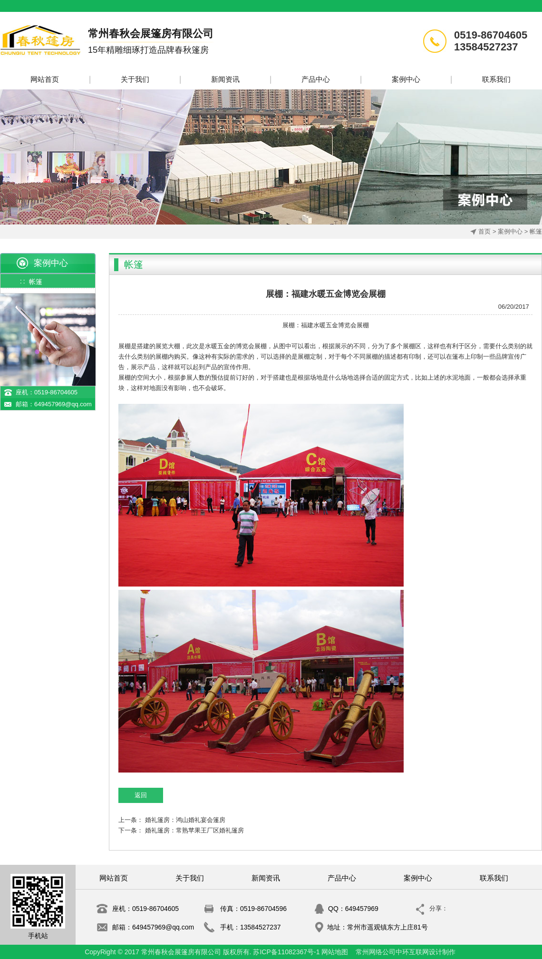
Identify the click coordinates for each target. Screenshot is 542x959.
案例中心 (510, 231)
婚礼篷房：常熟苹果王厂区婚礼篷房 (194, 830)
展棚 (288, 325)
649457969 (361, 908)
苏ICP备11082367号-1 (286, 952)
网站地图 (334, 952)
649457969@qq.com (63, 404)
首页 (484, 231)
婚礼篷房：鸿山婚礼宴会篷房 (185, 819)
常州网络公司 (376, 952)
